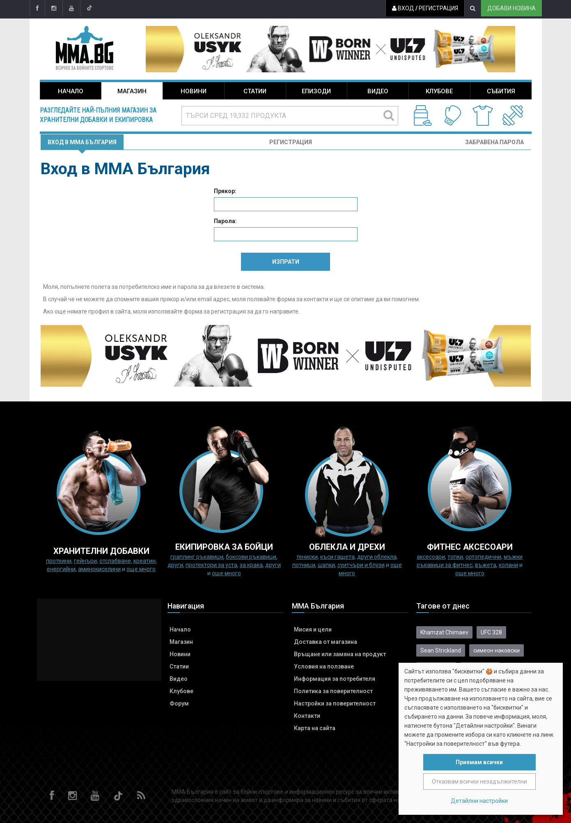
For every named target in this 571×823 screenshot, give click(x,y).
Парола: (225, 221)
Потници (303, 565)
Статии (254, 91)
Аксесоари (431, 556)
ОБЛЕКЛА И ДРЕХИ (347, 547)
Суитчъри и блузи (361, 565)
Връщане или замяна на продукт (340, 654)
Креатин (144, 561)
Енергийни (61, 569)
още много (141, 569)
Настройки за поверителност (335, 703)
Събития (501, 91)
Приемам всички (479, 762)
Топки (455, 556)
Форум (179, 703)
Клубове (439, 91)
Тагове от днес (443, 606)
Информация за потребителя (334, 678)
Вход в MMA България (82, 142)
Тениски (307, 556)
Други (175, 565)
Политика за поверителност (333, 691)
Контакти (307, 715)
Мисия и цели (313, 629)
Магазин (132, 91)
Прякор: (225, 191)
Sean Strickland (440, 650)
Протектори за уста (211, 565)
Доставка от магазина (325, 642)
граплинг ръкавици (196, 556)
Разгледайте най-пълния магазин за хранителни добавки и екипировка (98, 115)
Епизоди (316, 91)
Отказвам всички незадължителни (479, 781)
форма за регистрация (215, 311)
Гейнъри (85, 561)
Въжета (485, 565)
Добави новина (511, 8)
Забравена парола (494, 142)
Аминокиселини (99, 569)
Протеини (58, 561)
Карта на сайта (314, 728)
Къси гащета (337, 556)
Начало (70, 91)
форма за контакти (302, 299)
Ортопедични (483, 556)
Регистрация (438, 8)
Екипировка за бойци (224, 547)
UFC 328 (491, 632)
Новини (193, 91)
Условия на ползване (324, 666)
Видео (377, 91)
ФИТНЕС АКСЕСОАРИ (470, 547)
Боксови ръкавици (251, 556)
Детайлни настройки (479, 801)
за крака (251, 565)
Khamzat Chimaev (444, 632)
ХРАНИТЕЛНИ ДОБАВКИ (101, 551)
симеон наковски (496, 650)
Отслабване (115, 561)
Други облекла (377, 556)
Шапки (326, 565)
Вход (403, 8)
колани (508, 565)
